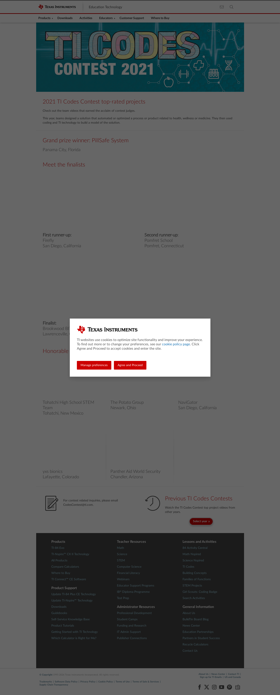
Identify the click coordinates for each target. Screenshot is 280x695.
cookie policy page (176, 344)
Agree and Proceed (130, 365)
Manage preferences (94, 365)
